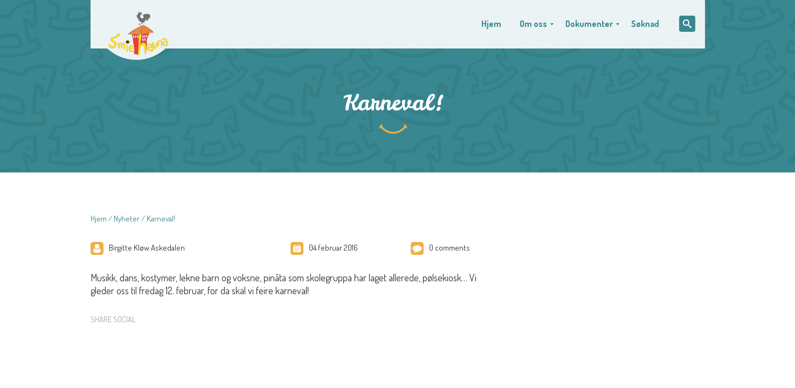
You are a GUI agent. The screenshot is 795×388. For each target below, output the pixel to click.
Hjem (99, 218)
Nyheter (127, 218)
